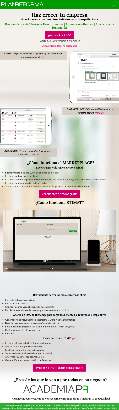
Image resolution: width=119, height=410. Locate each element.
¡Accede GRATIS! (59, 35)
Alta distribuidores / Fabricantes (59, 45)
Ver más (42, 56)
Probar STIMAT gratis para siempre (59, 367)
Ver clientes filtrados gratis (59, 194)
